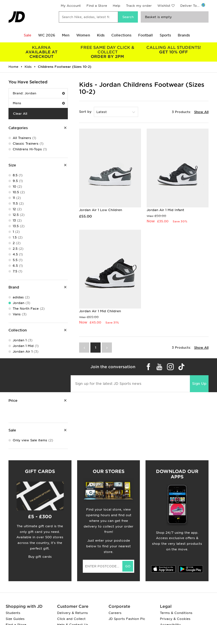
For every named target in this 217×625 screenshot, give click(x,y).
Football (145, 35)
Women (83, 35)
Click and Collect (71, 619)
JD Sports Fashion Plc (126, 619)
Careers (114, 613)
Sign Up (199, 383)
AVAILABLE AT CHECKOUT (41, 52)
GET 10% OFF (173, 49)
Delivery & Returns (72, 613)
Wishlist (163, 6)
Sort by (85, 112)
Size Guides (15, 619)
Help (116, 6)
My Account (71, 6)
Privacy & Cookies (175, 619)
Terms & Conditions (176, 613)
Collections (121, 35)
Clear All (20, 114)
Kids (101, 35)
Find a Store (96, 6)
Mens (39, 103)
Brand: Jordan (39, 93)
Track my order (139, 6)
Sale (27, 35)
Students (13, 613)
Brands (184, 35)
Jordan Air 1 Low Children (100, 210)
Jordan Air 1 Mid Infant (165, 210)
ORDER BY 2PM (107, 52)
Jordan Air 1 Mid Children (100, 311)
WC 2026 (46, 35)
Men (66, 35)
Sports (165, 35)
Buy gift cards (40, 557)
